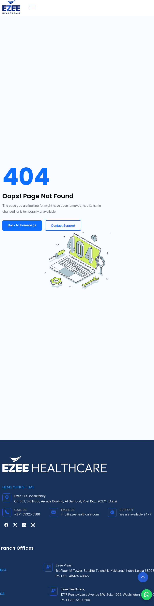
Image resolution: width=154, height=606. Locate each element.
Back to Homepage (22, 225)
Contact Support (63, 225)
